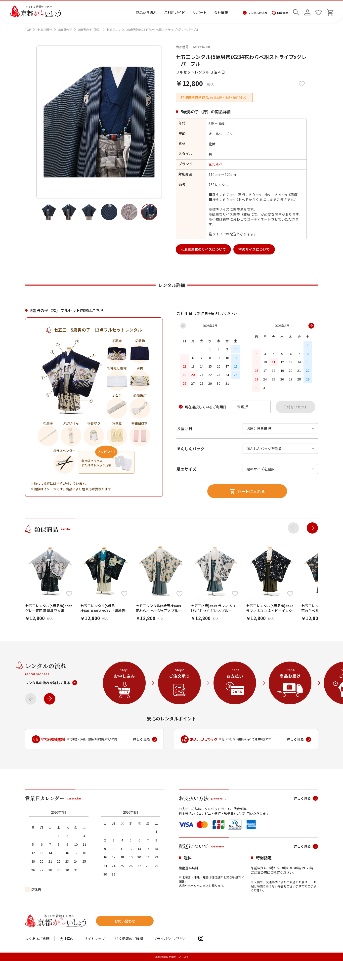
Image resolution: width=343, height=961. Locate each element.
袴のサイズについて (254, 249)
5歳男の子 (65, 29)
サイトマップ (94, 938)
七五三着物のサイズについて (203, 249)
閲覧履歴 (280, 13)
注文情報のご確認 (129, 938)
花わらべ (215, 164)
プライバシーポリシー (170, 938)
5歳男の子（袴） (89, 29)
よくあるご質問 (37, 938)
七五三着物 (44, 29)
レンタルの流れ (255, 13)
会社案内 (67, 938)
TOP (28, 29)
